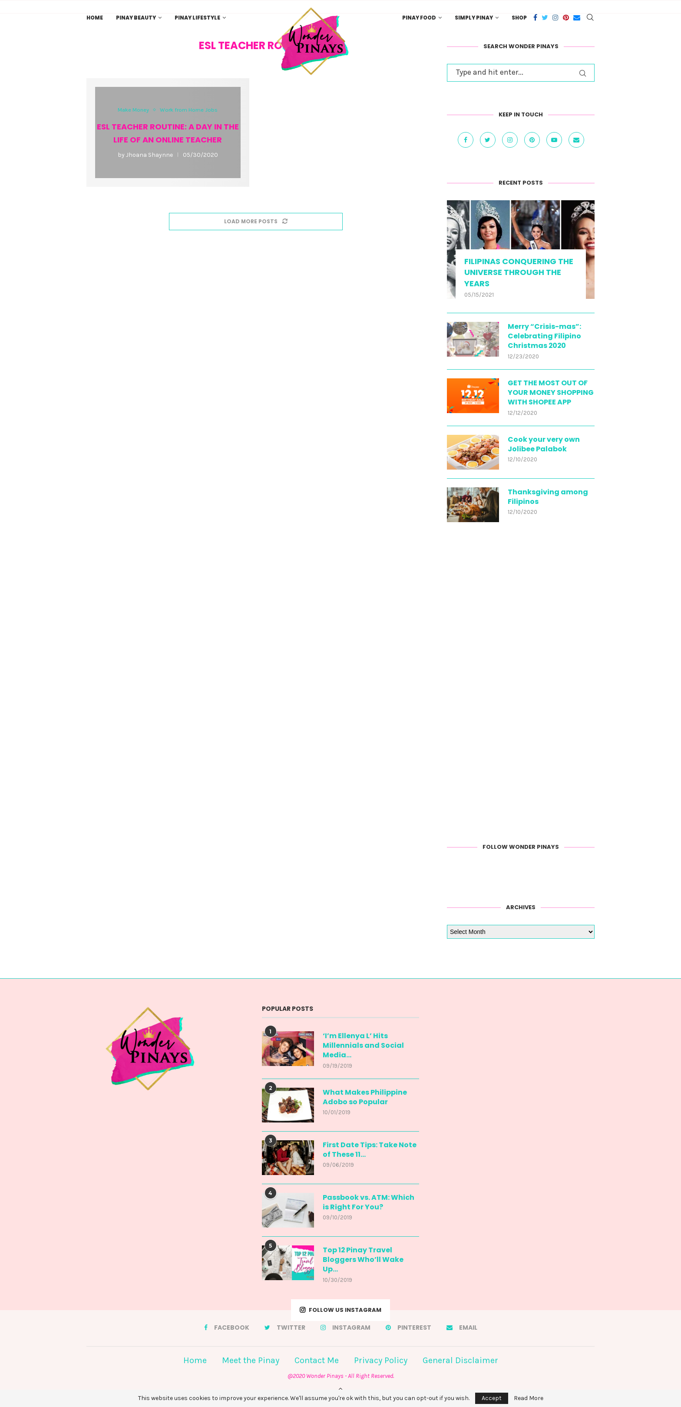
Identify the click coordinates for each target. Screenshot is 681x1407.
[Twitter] (545, 17)
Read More (528, 1398)
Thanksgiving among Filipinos (548, 497)
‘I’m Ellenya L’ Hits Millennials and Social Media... (363, 1045)
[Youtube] (555, 139)
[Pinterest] (566, 17)
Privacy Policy (380, 1360)
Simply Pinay (474, 17)
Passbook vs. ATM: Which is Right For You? (368, 1202)
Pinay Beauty (136, 17)
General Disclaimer (460, 1360)
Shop (519, 17)
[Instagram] (555, 17)
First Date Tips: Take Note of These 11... (370, 1149)
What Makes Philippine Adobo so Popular (365, 1097)
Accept (492, 1398)
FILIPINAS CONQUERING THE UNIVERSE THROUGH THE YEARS (518, 272)
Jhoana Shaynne (149, 155)
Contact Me (316, 1360)
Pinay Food (419, 17)
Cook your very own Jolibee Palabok (544, 444)
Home (94, 17)
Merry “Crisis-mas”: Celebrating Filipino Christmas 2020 (544, 336)
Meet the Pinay (250, 1360)
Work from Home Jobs (189, 109)
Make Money (133, 109)
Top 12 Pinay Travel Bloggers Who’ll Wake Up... (363, 1260)
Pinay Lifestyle (197, 17)
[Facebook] (535, 17)
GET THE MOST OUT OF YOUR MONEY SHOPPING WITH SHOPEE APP (551, 392)
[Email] (576, 17)
